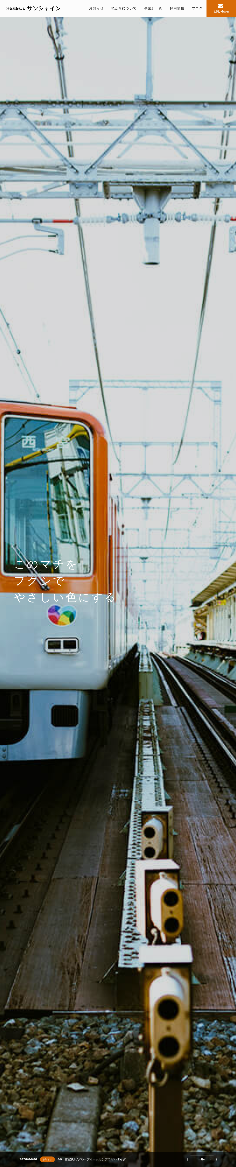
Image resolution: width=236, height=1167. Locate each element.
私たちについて (124, 8)
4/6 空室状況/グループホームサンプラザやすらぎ (92, 1159)
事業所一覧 (153, 8)
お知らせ (96, 8)
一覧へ (202, 1159)
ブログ (197, 8)
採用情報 (177, 8)
